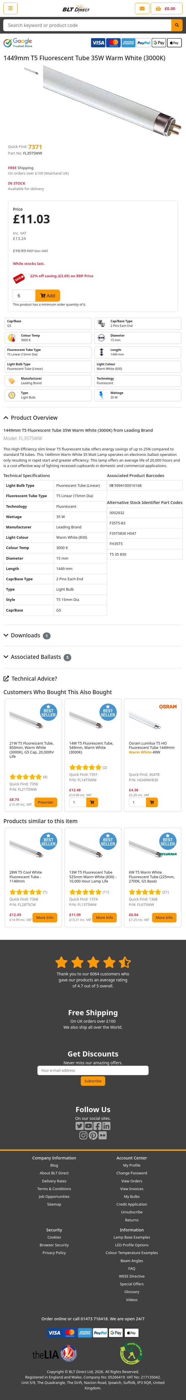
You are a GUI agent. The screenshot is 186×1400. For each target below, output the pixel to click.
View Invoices (131, 1188)
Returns (132, 1220)
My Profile (131, 1165)
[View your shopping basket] (167, 8)
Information (132, 1230)
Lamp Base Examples (132, 1237)
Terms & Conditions (54, 1188)
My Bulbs (132, 1196)
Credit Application (131, 1204)
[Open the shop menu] (10, 8)
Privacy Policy (54, 1252)
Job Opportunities (54, 1196)
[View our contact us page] (142, 8)
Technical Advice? (30, 678)
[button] (178, 755)
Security (54, 1230)
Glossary (131, 1291)
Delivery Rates (54, 1181)
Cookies (54, 1237)
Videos (132, 1299)
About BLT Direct (54, 1173)
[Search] (177, 25)
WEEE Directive (132, 1276)
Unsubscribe (132, 1211)
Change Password (131, 1173)
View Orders (131, 1181)
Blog (54, 1165)
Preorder (45, 802)
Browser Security (54, 1244)
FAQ (131, 1268)
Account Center (132, 1158)
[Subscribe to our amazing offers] (93, 1070)
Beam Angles (131, 1260)
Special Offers (132, 1283)
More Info (44, 917)
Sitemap (54, 1204)
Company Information (54, 1158)
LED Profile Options (131, 1244)
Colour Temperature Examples (132, 1252)
